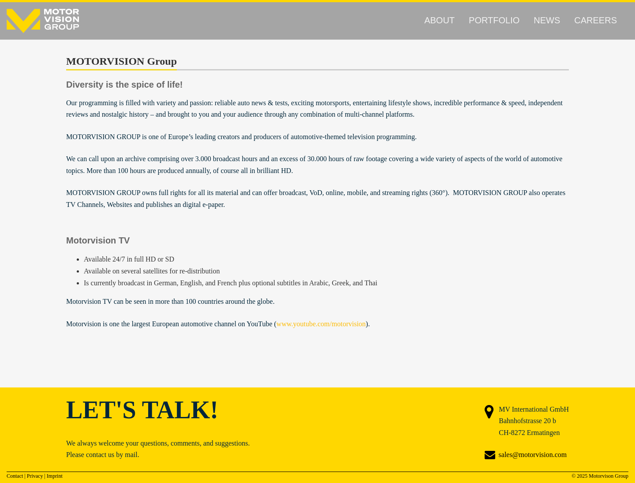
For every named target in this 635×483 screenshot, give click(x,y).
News (547, 20)
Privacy (35, 476)
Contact (15, 476)
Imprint (55, 476)
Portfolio (494, 20)
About (439, 20)
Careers (595, 20)
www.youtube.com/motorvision (321, 324)
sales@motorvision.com (533, 454)
